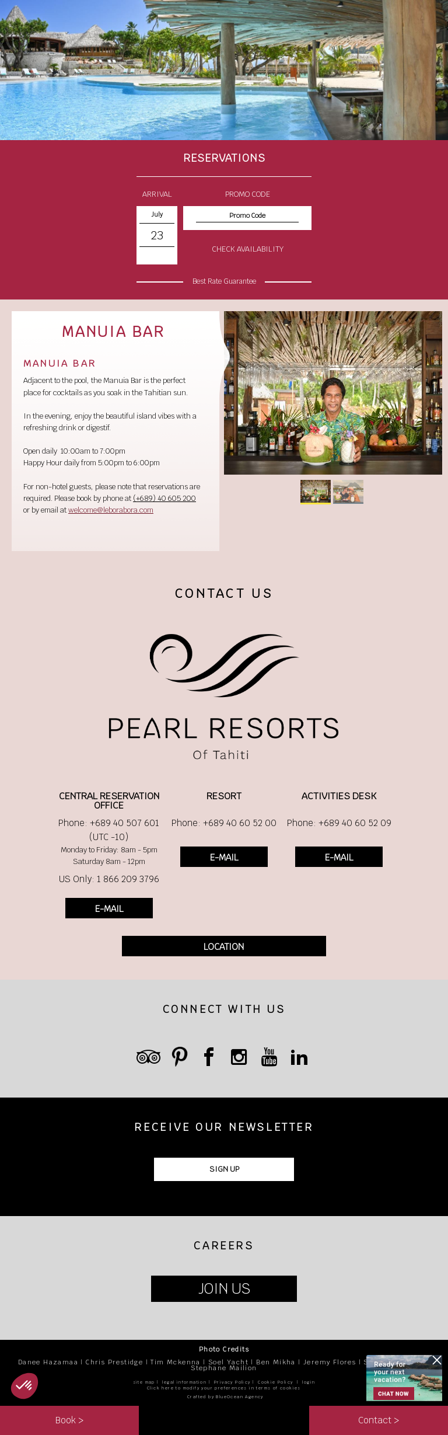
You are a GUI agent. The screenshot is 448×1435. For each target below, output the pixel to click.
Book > (69, 1420)
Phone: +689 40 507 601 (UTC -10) (108, 829)
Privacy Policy (232, 1382)
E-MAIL (109, 908)
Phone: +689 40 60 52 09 (339, 822)
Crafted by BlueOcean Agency (225, 1396)
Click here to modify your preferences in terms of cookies (224, 1388)
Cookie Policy (275, 1382)
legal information (184, 1382)
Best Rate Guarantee (224, 281)
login (308, 1382)
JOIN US (224, 1289)
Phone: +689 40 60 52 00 (224, 822)
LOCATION (224, 946)
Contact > (378, 1420)
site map (144, 1382)
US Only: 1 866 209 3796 (109, 878)
